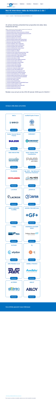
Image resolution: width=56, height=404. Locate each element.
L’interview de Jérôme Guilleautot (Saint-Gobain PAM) (16, 53)
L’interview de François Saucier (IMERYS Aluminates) (16, 59)
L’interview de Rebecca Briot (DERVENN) (14, 65)
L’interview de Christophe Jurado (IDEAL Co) (14, 30)
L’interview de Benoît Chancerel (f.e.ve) (14, 86)
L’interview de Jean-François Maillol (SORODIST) (15, 56)
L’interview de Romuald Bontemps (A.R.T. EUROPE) (16, 73)
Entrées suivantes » (18, 395)
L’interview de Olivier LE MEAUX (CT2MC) (14, 83)
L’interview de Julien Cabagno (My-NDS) (13, 42)
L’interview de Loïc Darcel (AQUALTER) (14, 78)
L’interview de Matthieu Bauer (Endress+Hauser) (15, 47)
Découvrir (13, 130)
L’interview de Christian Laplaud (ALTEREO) (14, 34)
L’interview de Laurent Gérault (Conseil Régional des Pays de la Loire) (18, 33)
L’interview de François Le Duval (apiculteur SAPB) (16, 70)
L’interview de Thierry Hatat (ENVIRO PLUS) (15, 69)
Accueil (7, 15)
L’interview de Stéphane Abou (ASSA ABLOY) (15, 46)
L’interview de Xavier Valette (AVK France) (14, 60)
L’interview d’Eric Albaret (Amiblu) (13, 79)
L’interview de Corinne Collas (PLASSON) (13, 36)
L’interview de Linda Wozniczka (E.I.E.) (13, 49)
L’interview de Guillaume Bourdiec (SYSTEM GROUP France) (17, 82)
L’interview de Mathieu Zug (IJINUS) (13, 50)
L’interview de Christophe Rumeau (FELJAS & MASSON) (17, 76)
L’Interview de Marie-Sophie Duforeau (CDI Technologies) (17, 75)
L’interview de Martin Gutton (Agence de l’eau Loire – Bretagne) (17, 32)
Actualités (11, 15)
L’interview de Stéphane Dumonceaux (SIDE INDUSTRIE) (16, 40)
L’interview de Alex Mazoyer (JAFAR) (13, 57)
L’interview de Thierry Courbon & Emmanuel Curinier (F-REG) (17, 52)
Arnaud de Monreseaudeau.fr (12, 12)
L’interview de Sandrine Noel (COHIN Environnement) (16, 72)
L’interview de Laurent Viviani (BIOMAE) (14, 66)
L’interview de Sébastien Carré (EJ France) (13, 37)
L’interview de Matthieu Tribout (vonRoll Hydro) (15, 43)
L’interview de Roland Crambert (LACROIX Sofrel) (15, 45)
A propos (8, 6)
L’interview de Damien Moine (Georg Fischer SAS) (15, 85)
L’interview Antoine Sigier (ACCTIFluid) (14, 88)
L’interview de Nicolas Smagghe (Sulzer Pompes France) (16, 39)
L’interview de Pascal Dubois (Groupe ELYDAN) (15, 62)
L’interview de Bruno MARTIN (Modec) (13, 80)
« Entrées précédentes (10, 395)
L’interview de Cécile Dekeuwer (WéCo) (14, 63)
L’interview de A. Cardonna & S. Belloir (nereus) (15, 68)
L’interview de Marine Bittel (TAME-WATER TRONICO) (16, 55)
